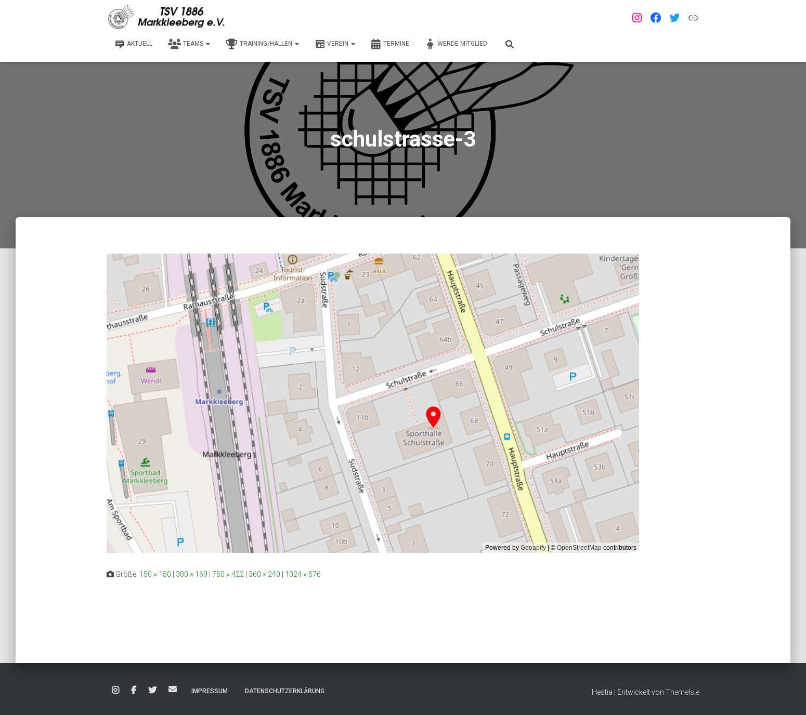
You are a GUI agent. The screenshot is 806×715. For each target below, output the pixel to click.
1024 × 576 (303, 574)
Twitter (152, 691)
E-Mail (172, 689)
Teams (189, 44)
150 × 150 (155, 574)
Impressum (209, 691)
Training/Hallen (262, 44)
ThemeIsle (682, 692)
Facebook (133, 691)
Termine (390, 44)
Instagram (115, 691)
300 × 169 (191, 574)
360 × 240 (264, 574)
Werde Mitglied (456, 44)
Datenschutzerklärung (284, 691)
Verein (335, 44)
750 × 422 (228, 574)
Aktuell (133, 44)
